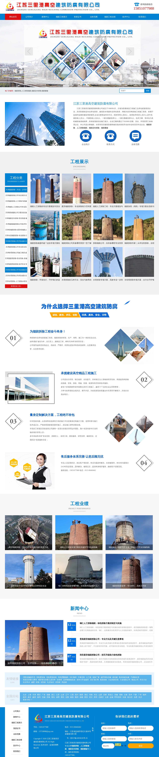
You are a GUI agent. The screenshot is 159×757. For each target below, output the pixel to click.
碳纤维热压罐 (106, 677)
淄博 (58, 697)
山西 (100, 695)
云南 (125, 695)
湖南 (121, 695)
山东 (62, 695)
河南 (91, 695)
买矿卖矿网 (94, 680)
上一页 (29, 51)
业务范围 (94, 17)
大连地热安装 (113, 680)
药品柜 (64, 682)
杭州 (24, 697)
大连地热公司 (125, 680)
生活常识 (26, 682)
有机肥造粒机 (51, 677)
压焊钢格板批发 (69, 680)
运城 (111, 697)
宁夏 (135, 695)
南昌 (72, 697)
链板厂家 (96, 677)
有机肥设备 (40, 677)
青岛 (53, 697)
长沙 (140, 697)
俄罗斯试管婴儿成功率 (47, 680)
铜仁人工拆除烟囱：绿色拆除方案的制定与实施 (100, 623)
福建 (48, 695)
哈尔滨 (130, 697)
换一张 (123, 746)
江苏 (58, 695)
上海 (29, 695)
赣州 (76, 697)
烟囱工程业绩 (110, 17)
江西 (72, 695)
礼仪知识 (50, 682)
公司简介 (29, 17)
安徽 (116, 695)
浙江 (53, 695)
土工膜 (88, 677)
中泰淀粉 (81, 677)
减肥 (33, 682)
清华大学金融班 (83, 680)
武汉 (91, 697)
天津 (34, 695)
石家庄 (101, 697)
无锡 (43, 697)
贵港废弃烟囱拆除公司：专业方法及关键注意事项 (101, 639)
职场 (37, 682)
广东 (43, 695)
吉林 (105, 695)
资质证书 (77, 17)
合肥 (135, 697)
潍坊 (62, 697)
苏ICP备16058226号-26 (78, 738)
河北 (95, 695)
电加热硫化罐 (124, 677)
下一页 (130, 51)
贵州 (130, 695)
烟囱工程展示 (61, 17)
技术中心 (126, 17)
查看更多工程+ (16, 286)
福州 (144, 695)
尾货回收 (103, 680)
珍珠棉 (59, 680)
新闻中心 (45, 17)
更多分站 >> (27, 700)
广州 (139, 695)
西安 (86, 697)
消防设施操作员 (29, 677)
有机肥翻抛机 (63, 677)
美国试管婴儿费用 (30, 680)
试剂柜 (43, 682)
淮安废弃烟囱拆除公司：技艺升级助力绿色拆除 (100, 655)
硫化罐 (115, 677)
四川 (76, 695)
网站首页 (13, 17)
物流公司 (135, 680)
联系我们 (142, 17)
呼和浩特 (117, 697)
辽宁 (67, 695)
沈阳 (67, 697)
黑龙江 (110, 695)
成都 (81, 697)
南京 (29, 697)
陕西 (81, 695)
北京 (24, 695)
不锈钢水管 (135, 677)
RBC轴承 (73, 677)
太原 (106, 697)
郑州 (95, 697)
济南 (48, 697)
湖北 (86, 695)
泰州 (39, 697)
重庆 (39, 695)
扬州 (34, 697)
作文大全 (143, 680)
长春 (124, 697)
